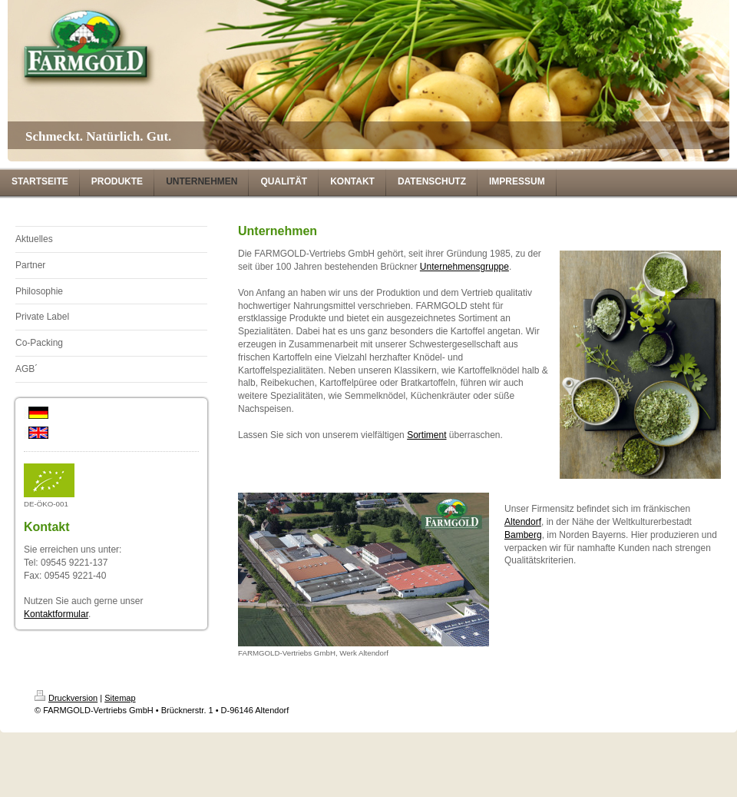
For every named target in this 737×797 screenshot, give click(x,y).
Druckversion (66, 697)
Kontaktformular (56, 614)
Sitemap (119, 697)
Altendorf (522, 521)
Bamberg (523, 535)
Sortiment (426, 435)
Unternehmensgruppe (464, 266)
